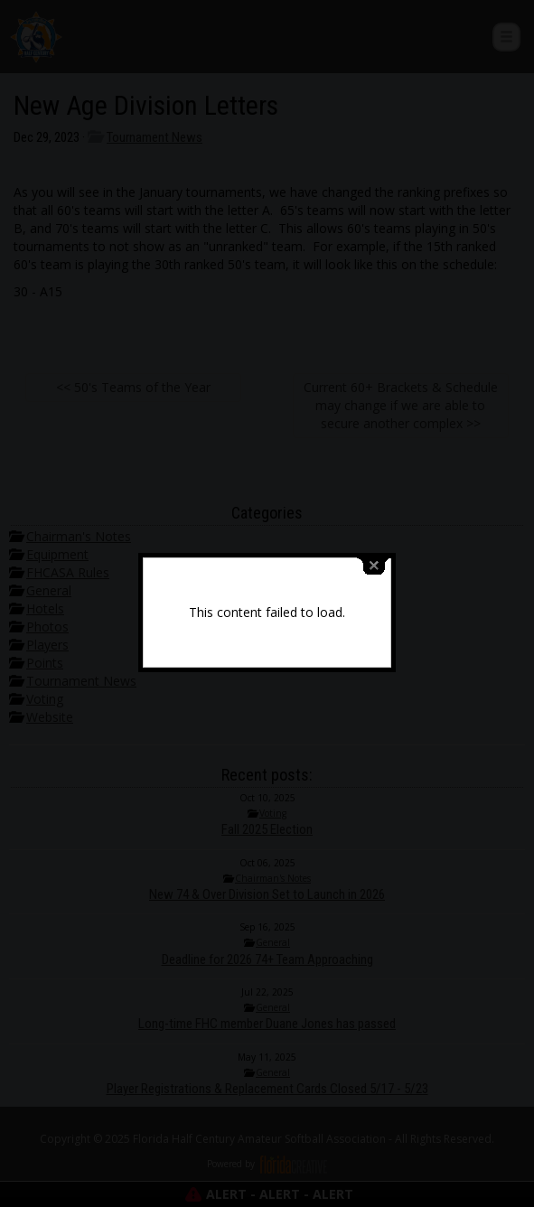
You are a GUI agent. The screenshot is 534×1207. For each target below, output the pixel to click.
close (374, 556)
